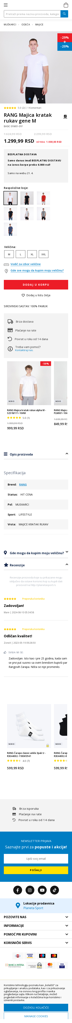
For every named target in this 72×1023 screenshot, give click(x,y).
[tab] (36, 454)
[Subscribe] (36, 870)
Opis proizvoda (21, 454)
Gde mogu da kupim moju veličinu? (36, 553)
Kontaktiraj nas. (24, 350)
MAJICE (39, 24)
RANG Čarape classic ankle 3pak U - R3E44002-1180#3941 (26, 755)
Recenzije (17, 565)
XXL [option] (43, 254)
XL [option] (32, 254)
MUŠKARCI (10, 24)
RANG (23, 484)
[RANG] (65, 118)
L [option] (20, 254)
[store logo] (36, 5)
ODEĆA (26, 24)
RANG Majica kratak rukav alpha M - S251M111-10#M (26, 412)
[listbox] (36, 255)
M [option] (9, 254)
